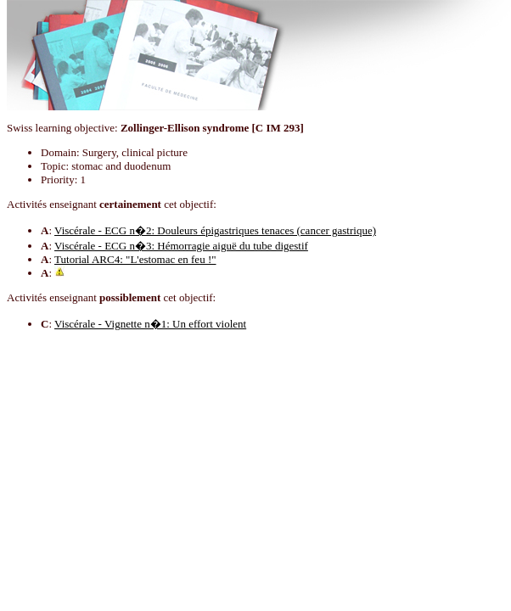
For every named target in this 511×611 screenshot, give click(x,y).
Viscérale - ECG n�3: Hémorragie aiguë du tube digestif (181, 245)
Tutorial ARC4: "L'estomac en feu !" (135, 259)
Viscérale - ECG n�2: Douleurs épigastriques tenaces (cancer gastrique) (215, 230)
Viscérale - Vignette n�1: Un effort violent (150, 323)
